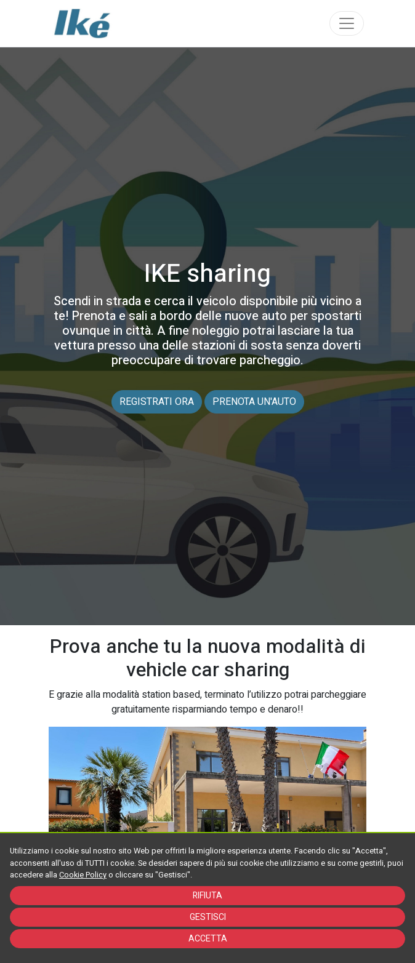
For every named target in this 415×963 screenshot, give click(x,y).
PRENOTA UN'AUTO (254, 401)
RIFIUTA (207, 895)
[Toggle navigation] (346, 23)
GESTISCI (208, 917)
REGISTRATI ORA (156, 401)
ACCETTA (207, 938)
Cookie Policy (83, 875)
